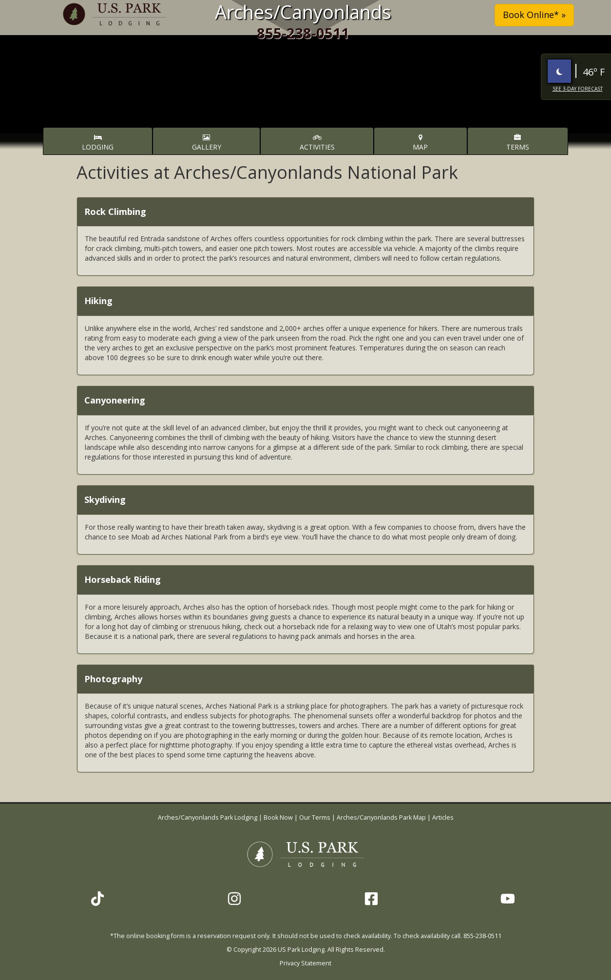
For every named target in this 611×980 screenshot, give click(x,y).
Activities (317, 143)
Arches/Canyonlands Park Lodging (208, 817)
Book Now (278, 817)
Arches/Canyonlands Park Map (381, 817)
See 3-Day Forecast (578, 88)
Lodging (98, 143)
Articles (443, 817)
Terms (517, 143)
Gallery (206, 143)
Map (420, 143)
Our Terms (314, 817)
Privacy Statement (305, 963)
